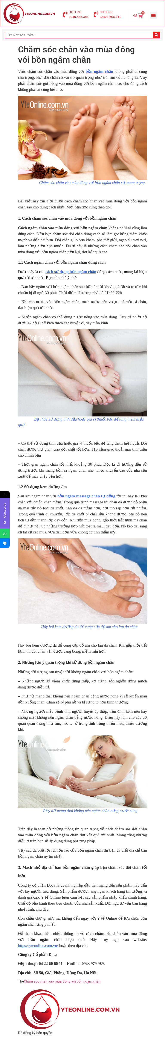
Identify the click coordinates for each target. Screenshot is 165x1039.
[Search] (156, 34)
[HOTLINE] (65, 15)
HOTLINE (75, 12)
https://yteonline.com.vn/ (38, 945)
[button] (153, 15)
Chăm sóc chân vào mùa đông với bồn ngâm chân (62, 981)
